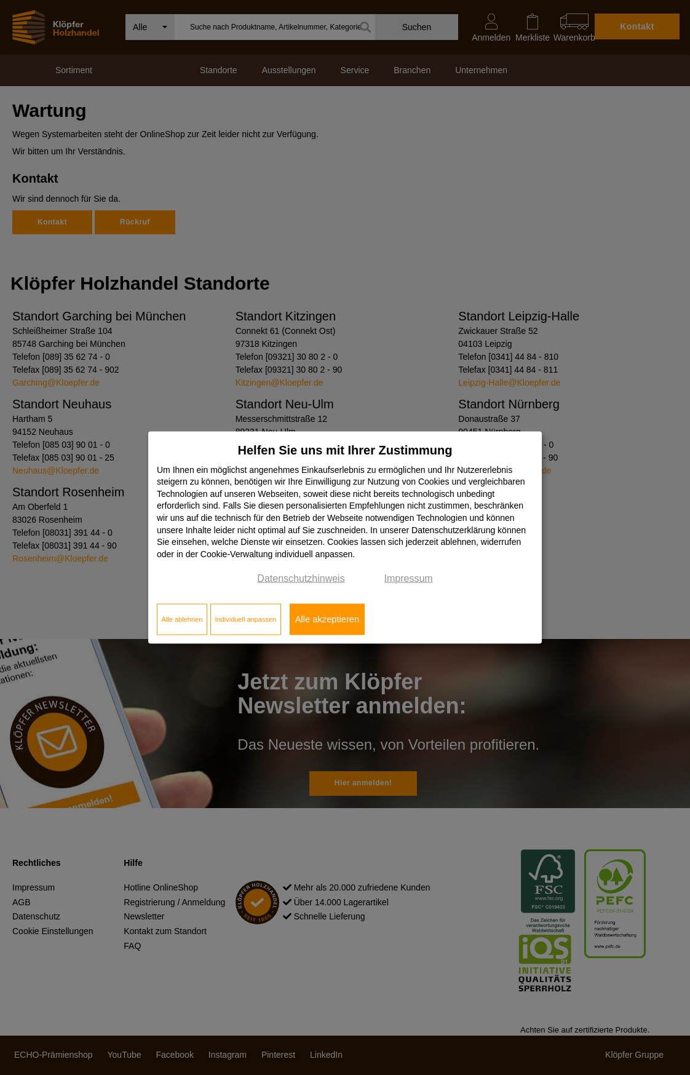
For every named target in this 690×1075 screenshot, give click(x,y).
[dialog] (345, 538)
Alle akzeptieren (327, 619)
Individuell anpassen (245, 619)
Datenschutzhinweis (300, 578)
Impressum (408, 578)
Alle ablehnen (182, 619)
